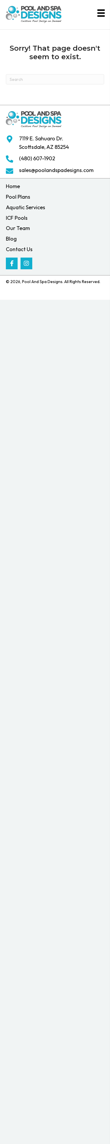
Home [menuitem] (13, 186)
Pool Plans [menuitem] (18, 196)
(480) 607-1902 (37, 158)
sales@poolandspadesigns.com (56, 170)
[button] (12, 263)
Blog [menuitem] (11, 238)
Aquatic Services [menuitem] (25, 207)
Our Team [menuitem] (18, 228)
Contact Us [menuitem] (19, 249)
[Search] (55, 79)
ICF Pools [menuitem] (17, 218)
